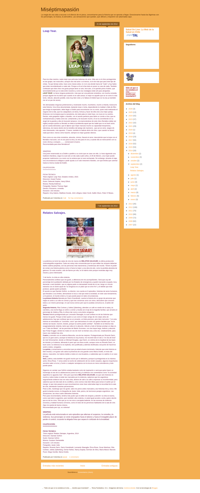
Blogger (155, 488)
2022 (131, 123)
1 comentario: (74, 457)
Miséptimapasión (60, 9)
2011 (131, 211)
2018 (131, 137)
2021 (131, 126)
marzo (133, 192)
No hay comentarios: (76, 198)
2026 (131, 109)
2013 (131, 204)
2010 (131, 214)
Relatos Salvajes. (54, 212)
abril (132, 189)
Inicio (82, 466)
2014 (131, 151)
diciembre (135, 154)
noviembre (135, 157)
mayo (133, 185)
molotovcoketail (129, 488)
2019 (131, 133)
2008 (131, 221)
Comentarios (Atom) (85, 472)
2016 (131, 144)
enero (133, 199)
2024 (131, 116)
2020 (131, 130)
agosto (133, 175)
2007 (131, 225)
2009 (131, 218)
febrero (134, 196)
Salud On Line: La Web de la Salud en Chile (140, 30)
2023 (131, 119)
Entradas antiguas (110, 466)
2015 (131, 147)
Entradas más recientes (53, 466)
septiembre (135, 164)
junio (133, 182)
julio (132, 178)
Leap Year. (50, 31)
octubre (134, 161)
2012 (131, 207)
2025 (131, 112)
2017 (131, 140)
